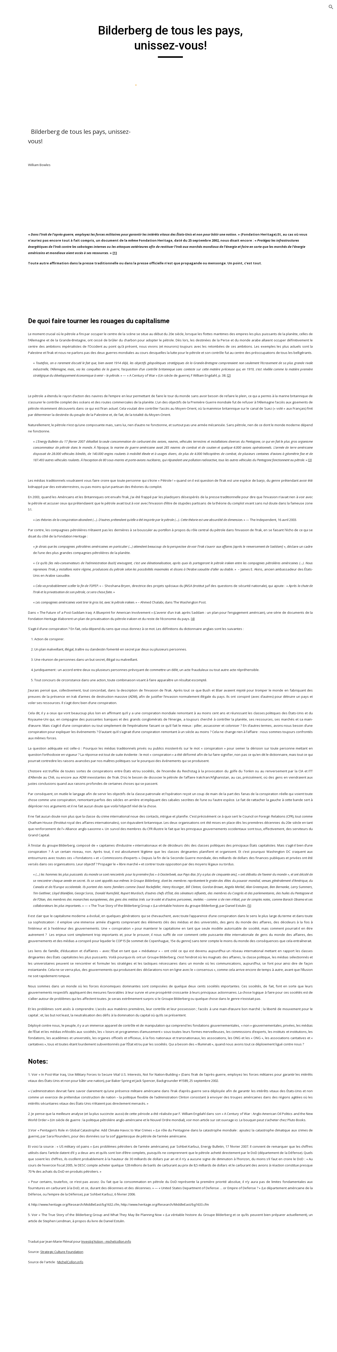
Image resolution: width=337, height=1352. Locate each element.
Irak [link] (29, 216)
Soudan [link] (32, 459)
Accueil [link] (16, 68)
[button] (331, 7)
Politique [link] (28, 130)
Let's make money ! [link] (42, 263)
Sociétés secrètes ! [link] (42, 403)
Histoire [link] (27, 110)
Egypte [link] (31, 205)
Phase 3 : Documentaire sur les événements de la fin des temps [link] (42, 346)
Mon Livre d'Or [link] (29, 500)
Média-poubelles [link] (41, 303)
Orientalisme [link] (32, 120)
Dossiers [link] (23, 99)
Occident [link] (33, 313)
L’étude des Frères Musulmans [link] (42, 290)
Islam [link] (20, 480)
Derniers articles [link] (30, 89)
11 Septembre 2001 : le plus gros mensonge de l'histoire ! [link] (42, 150)
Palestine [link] (33, 324)
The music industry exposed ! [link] (39, 442)
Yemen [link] (31, 469)
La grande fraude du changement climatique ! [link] (41, 243)
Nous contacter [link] (29, 521)
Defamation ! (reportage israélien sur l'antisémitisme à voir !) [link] (41, 182)
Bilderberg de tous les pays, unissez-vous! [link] (43, 420)
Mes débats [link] (26, 490)
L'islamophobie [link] (39, 226)
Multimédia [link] (25, 511)
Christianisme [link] (28, 79)
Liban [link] (30, 276)
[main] (199, 40)
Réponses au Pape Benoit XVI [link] (40, 389)
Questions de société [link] (37, 373)
